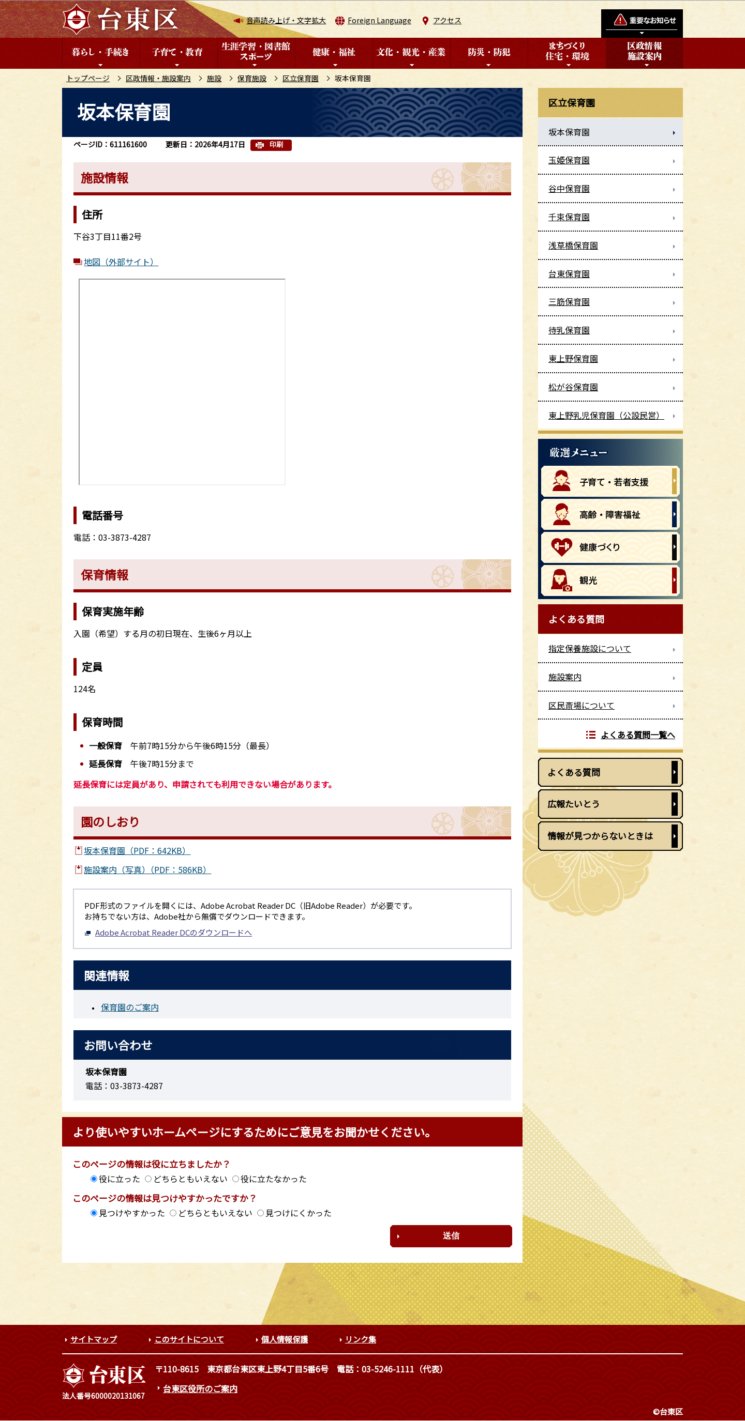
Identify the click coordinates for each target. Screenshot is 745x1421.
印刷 (276, 144)
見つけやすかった (132, 1212)
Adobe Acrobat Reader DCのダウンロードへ (168, 932)
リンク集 (360, 1339)
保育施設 (251, 78)
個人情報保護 (284, 1339)
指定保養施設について (589, 648)
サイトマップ (93, 1339)
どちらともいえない (190, 1178)
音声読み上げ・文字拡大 (286, 20)
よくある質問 (573, 772)
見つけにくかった (298, 1212)
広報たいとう (573, 803)
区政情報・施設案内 (158, 78)
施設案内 (565, 676)
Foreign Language (379, 20)
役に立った (119, 1178)
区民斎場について (581, 705)
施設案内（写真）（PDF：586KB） (147, 869)
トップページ (88, 78)
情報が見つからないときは (600, 835)
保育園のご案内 (130, 1007)
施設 (214, 78)
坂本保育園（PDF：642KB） (137, 850)
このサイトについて (189, 1339)
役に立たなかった (274, 1178)
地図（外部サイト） (121, 261)
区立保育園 (300, 78)
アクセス (447, 20)
